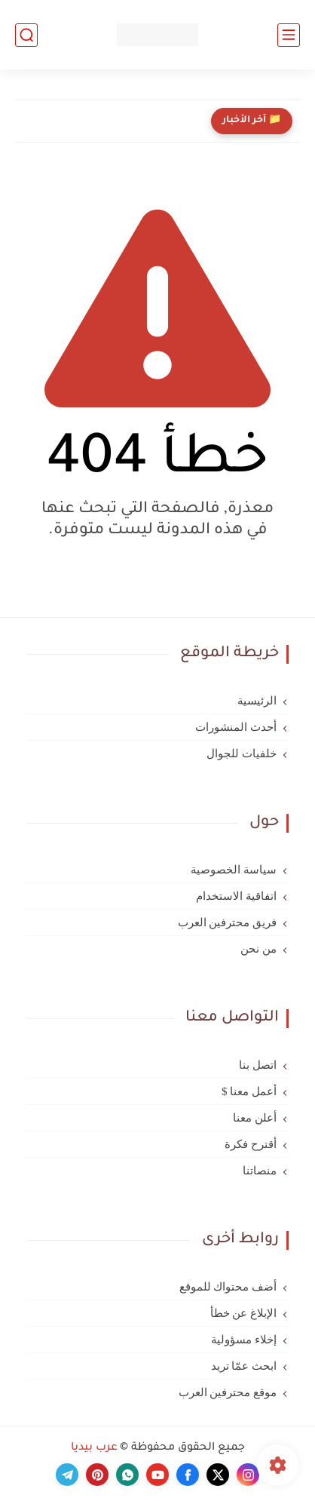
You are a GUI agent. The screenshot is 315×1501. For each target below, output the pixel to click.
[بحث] (26, 35)
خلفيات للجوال (241, 753)
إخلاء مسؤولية (244, 1340)
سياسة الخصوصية (234, 870)
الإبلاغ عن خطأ (243, 1313)
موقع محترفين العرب (228, 1392)
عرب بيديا (94, 1448)
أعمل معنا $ (249, 1091)
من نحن (258, 949)
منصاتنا (260, 1171)
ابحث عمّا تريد (244, 1366)
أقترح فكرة (251, 1144)
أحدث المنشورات (236, 727)
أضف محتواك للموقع (228, 1287)
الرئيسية (257, 701)
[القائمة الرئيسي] (288, 35)
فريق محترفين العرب (227, 922)
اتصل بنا (258, 1065)
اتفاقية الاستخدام (236, 896)
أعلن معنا (255, 1118)
